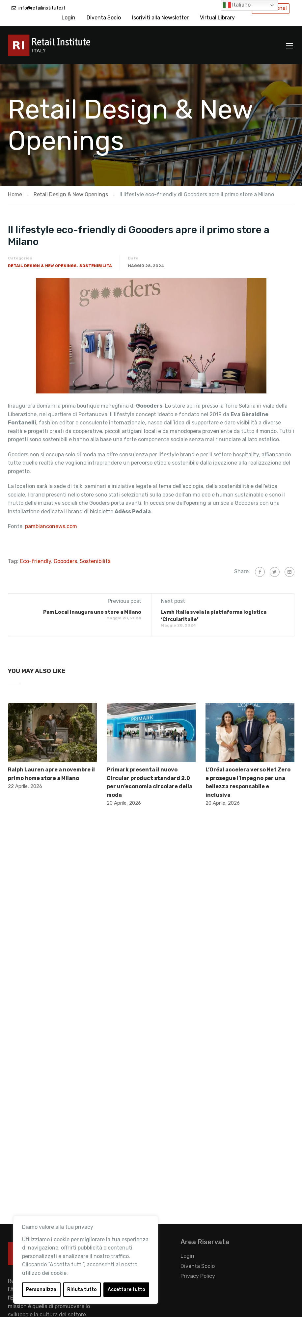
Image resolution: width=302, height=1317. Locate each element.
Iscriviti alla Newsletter (160, 17)
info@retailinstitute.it (42, 8)
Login (68, 17)
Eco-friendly (35, 561)
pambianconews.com (51, 526)
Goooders (65, 561)
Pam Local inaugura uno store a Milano (92, 612)
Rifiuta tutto (82, 1289)
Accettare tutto (126, 1289)
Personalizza (41, 1289)
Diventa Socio (104, 17)
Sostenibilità (95, 265)
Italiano (237, 5)
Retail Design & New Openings (42, 265)
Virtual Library (217, 17)
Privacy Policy (197, 1276)
